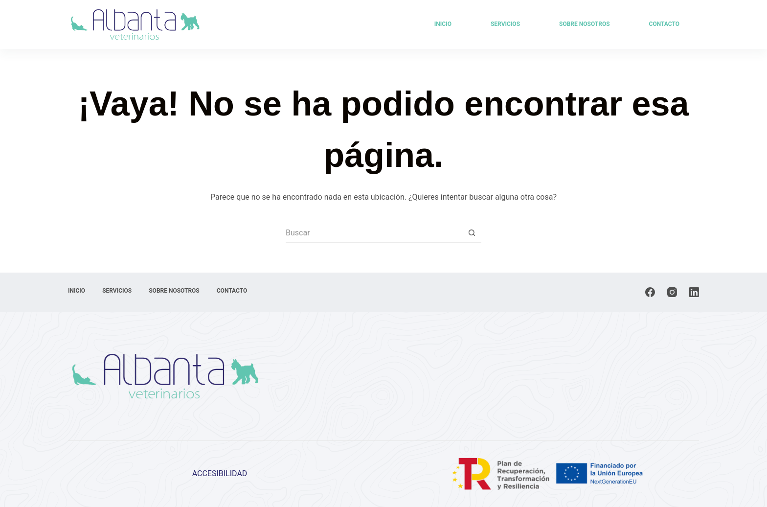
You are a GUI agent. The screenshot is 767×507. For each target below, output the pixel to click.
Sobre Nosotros (584, 24)
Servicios (505, 24)
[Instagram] (672, 292)
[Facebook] (650, 292)
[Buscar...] (374, 233)
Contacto (664, 24)
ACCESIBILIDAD (220, 473)
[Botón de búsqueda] (471, 233)
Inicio (442, 24)
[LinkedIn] (694, 292)
